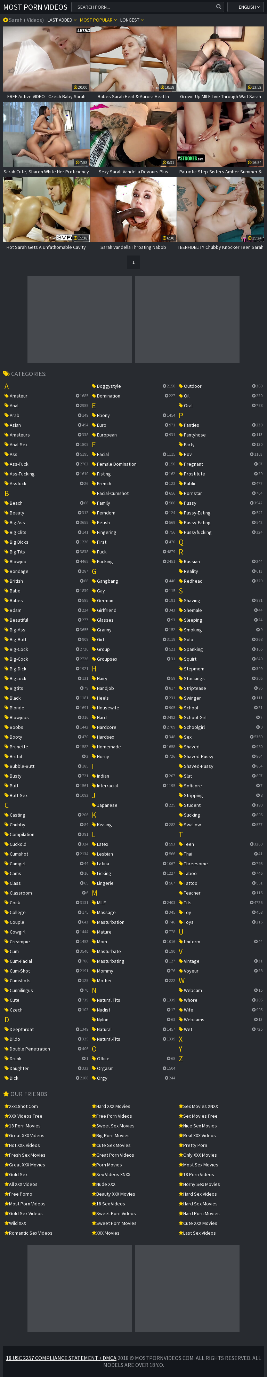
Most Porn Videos (35, 7)
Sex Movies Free (198, 1116)
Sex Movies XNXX (198, 1106)
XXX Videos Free (23, 1116)
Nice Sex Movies (198, 1126)
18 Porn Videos (196, 1174)
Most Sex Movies (198, 1165)
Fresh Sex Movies (25, 1155)
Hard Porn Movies (199, 1213)
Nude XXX (103, 1184)
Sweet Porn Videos (114, 1213)
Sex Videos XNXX (111, 1174)
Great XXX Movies (25, 1165)
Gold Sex (16, 1174)
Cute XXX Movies (198, 1223)
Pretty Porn (193, 1145)
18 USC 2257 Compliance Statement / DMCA (61, 1357)
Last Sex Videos (197, 1233)
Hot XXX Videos (22, 1145)
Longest (132, 20)
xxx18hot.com (21, 1106)
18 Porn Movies (23, 1126)
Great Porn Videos (113, 1155)
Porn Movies (107, 1165)
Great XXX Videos (24, 1135)
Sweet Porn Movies (114, 1223)
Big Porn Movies (111, 1135)
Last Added (62, 20)
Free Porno (18, 1194)
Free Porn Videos (112, 1116)
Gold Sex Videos (24, 1213)
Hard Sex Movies (198, 1204)
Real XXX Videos (197, 1135)
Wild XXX (15, 1223)
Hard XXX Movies (111, 1106)
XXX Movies (106, 1233)
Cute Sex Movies (111, 1145)
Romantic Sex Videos (28, 1233)
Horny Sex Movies (199, 1184)
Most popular (98, 20)
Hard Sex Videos (198, 1194)
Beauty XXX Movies (113, 1194)
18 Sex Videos (108, 1204)
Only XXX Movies (198, 1155)
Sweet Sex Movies (113, 1126)
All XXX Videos (21, 1184)
